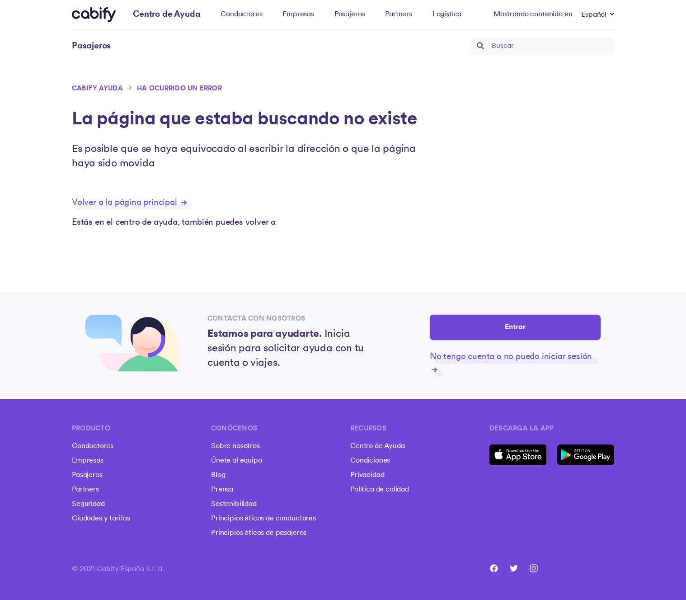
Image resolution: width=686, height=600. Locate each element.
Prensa (222, 489)
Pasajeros (349, 14)
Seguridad (88, 504)
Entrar (515, 327)
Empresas (298, 14)
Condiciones (370, 460)
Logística (447, 14)
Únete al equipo (236, 460)
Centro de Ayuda (377, 446)
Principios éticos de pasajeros (258, 533)
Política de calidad (379, 489)
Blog (218, 475)
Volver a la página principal (129, 202)
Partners (398, 14)
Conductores (241, 14)
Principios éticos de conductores (263, 518)
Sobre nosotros (235, 446)
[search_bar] (542, 46)
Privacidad (367, 475)
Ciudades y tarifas (101, 518)
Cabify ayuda (97, 88)
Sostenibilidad (234, 504)
